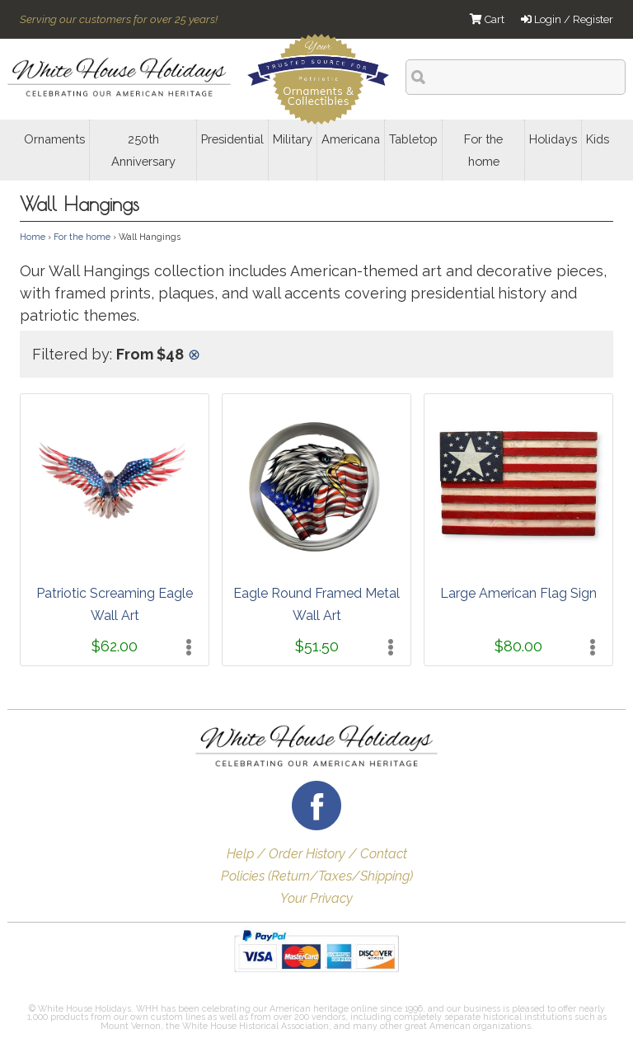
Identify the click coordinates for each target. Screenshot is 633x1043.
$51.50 (317, 646)
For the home (82, 237)
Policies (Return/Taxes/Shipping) (317, 876)
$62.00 (114, 646)
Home (32, 237)
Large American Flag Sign (518, 593)
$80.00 (518, 646)
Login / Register (567, 19)
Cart (487, 19)
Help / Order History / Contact (317, 854)
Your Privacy (316, 898)
